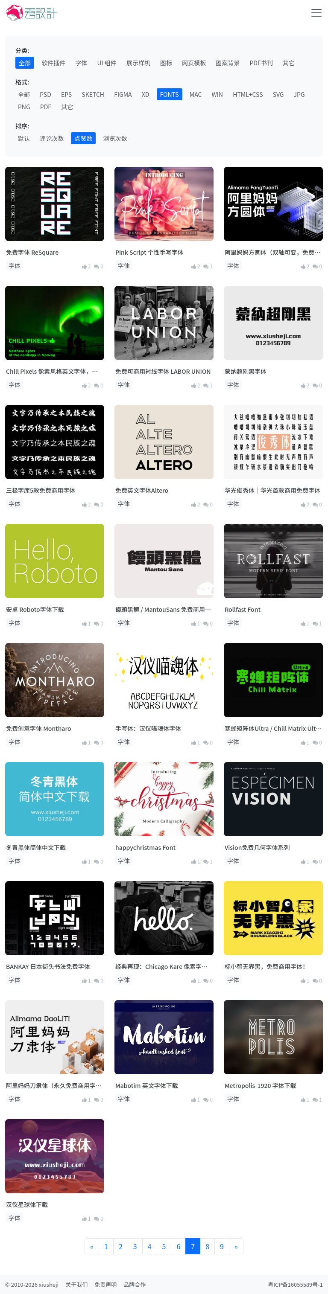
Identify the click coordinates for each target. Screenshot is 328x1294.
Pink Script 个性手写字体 (149, 252)
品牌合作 (134, 1284)
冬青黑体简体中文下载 (36, 847)
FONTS (169, 94)
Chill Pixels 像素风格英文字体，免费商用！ (52, 371)
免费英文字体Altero (141, 490)
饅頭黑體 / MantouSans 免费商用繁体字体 (163, 609)
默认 (24, 138)
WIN (217, 94)
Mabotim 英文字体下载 (146, 1085)
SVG (278, 94)
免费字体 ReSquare (32, 252)
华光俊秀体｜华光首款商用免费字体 (272, 490)
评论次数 (52, 138)
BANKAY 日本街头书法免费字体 (48, 966)
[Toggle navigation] (316, 12)
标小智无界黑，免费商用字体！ (266, 966)
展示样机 (138, 62)
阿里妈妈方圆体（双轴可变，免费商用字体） (272, 252)
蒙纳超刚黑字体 (245, 371)
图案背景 (228, 62)
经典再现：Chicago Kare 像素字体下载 (161, 966)
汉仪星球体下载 (27, 1204)
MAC (196, 94)
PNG (24, 106)
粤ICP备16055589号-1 (295, 1284)
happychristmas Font (145, 847)
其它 (289, 62)
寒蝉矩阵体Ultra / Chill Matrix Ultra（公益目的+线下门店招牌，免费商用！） (273, 728)
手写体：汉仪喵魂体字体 (148, 728)
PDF (45, 106)
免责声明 (105, 1284)
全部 (25, 62)
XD (145, 94)
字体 (81, 62)
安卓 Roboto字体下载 (35, 609)
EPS (66, 94)
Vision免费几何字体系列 (257, 847)
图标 (166, 62)
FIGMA (123, 94)
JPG (299, 94)
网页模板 (194, 62)
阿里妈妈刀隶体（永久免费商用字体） (51, 1085)
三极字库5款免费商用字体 (40, 490)
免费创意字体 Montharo (38, 728)
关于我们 (76, 1284)
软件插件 (53, 62)
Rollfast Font (243, 609)
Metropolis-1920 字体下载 (260, 1085)
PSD (45, 94)
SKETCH (93, 94)
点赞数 (83, 138)
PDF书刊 (260, 62)
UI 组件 (106, 62)
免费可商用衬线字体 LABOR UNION (163, 371)
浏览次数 (115, 138)
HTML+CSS (248, 94)
